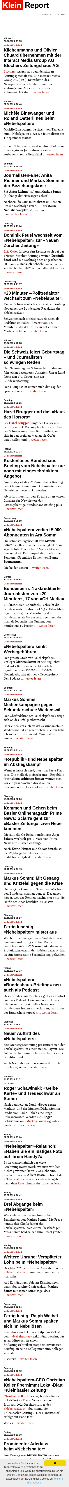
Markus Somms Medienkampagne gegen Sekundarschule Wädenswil (32, 704)
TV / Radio (9, 1083)
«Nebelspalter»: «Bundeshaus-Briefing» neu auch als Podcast (32, 984)
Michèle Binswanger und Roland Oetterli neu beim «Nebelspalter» (29, 118)
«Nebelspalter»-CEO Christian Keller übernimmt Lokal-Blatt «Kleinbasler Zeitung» (34, 1385)
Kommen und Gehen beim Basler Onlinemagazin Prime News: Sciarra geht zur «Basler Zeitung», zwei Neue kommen (33, 818)
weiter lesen (41, 92)
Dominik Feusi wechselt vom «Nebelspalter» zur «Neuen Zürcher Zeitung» (33, 240)
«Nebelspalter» (21, 1336)
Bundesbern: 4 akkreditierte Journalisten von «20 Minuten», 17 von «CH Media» (34, 593)
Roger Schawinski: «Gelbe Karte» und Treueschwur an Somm (32, 1093)
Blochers (10, 71)
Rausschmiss (26, 1183)
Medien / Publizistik (13, 45)
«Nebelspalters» (15, 1272)
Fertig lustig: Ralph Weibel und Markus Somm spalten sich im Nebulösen (31, 1321)
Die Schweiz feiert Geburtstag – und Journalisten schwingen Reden (34, 357)
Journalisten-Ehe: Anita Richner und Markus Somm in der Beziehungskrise (34, 180)
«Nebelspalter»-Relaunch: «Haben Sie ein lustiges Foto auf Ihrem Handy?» (33, 1151)
